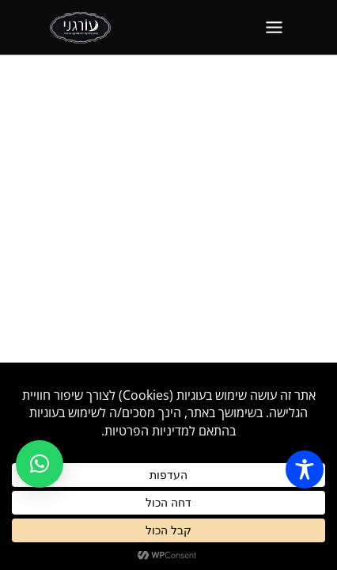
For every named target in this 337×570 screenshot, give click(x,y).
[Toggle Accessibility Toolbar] (304, 469)
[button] (39, 464)
